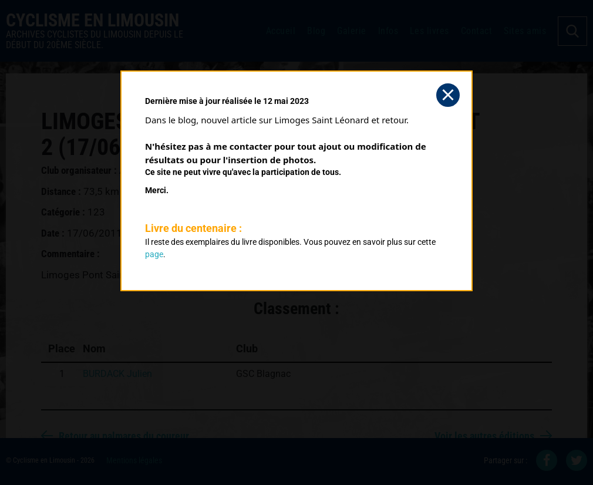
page (154, 254)
